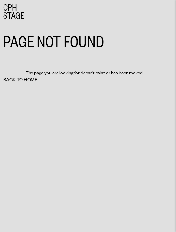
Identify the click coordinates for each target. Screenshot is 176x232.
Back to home (20, 79)
